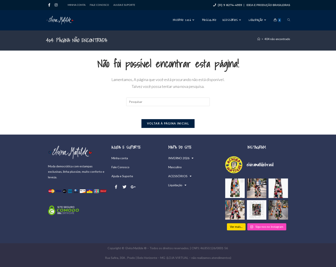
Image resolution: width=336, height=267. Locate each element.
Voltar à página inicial (168, 123)
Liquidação (177, 185)
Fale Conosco (99, 4)
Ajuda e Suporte (124, 4)
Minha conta (77, 4)
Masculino (175, 167)
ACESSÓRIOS (180, 176)
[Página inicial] (258, 39)
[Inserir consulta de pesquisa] (168, 102)
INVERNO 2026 (181, 158)
